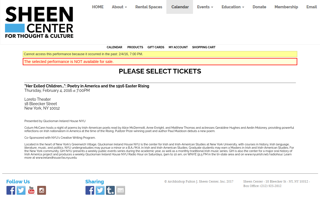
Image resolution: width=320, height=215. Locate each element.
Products (135, 47)
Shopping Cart (203, 47)
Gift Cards (156, 47)
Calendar (114, 47)
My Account (178, 47)
